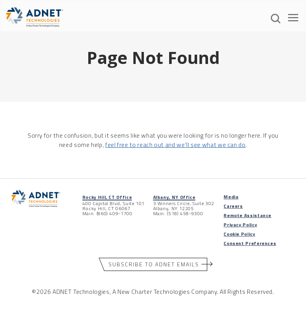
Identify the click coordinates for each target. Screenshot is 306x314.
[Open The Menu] (293, 19)
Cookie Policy (239, 234)
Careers (233, 206)
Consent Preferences (250, 243)
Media (231, 196)
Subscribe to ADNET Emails (153, 264)
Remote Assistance (247, 215)
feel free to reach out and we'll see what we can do (175, 144)
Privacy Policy (240, 224)
